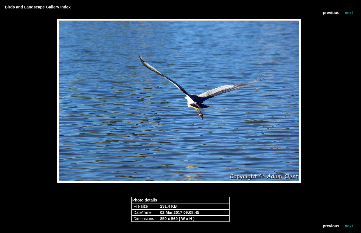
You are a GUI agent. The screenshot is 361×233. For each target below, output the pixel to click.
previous (331, 12)
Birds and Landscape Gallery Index (38, 7)
